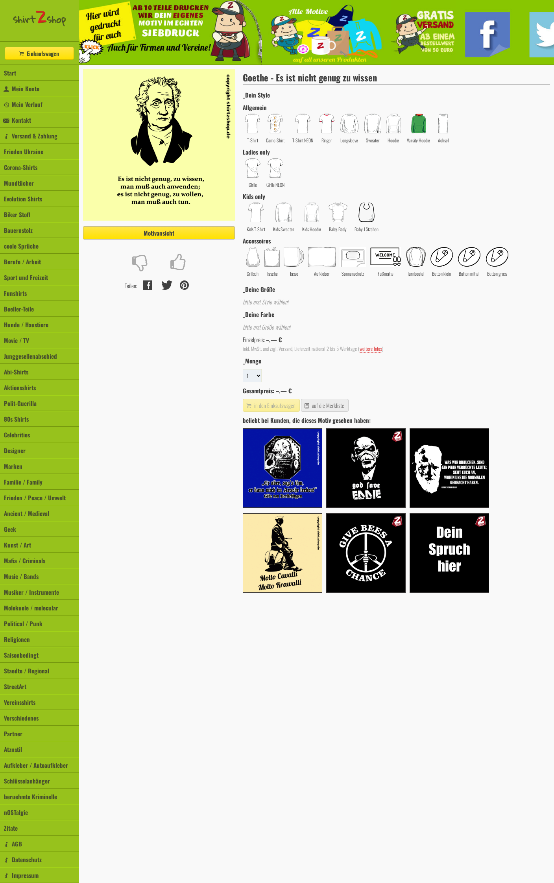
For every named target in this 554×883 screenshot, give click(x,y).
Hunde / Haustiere (26, 324)
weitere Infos (371, 348)
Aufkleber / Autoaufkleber (36, 765)
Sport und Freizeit (26, 277)
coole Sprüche (21, 245)
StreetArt (15, 686)
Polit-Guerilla (20, 403)
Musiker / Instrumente (31, 592)
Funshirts (15, 293)
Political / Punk (23, 623)
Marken (13, 466)
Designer (15, 450)
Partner (13, 733)
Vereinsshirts (19, 702)
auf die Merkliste (324, 405)
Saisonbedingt (21, 655)
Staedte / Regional (26, 670)
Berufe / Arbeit (22, 261)
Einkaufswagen (38, 53)
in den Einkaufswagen (270, 405)
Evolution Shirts (23, 198)
